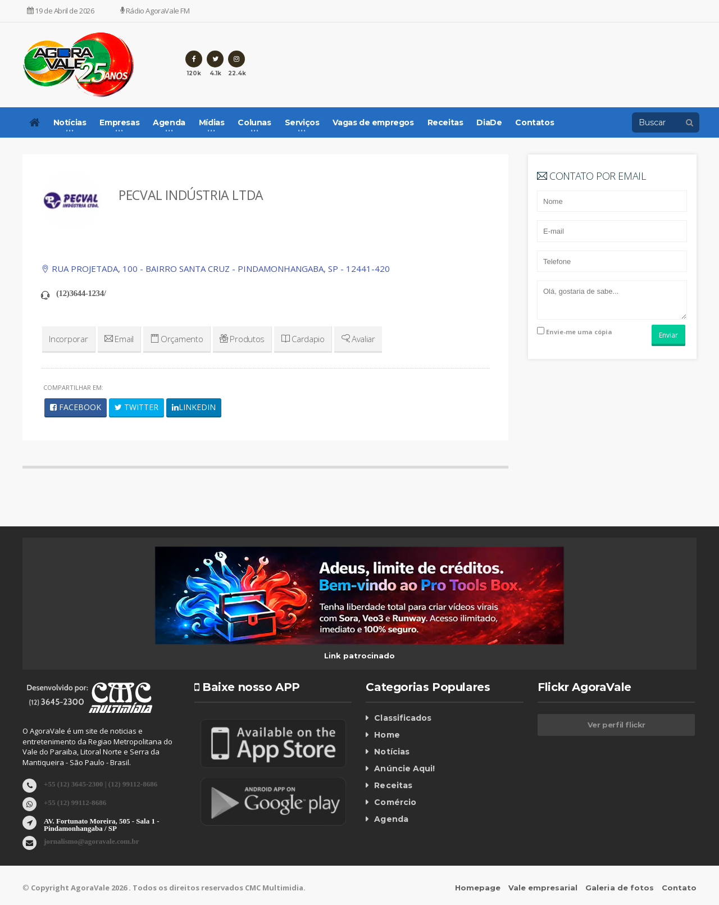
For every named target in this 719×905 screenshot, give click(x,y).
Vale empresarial (543, 887)
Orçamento (175, 338)
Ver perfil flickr (616, 724)
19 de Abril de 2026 (60, 10)
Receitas (445, 122)
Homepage (478, 887)
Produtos (241, 338)
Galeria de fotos (620, 887)
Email (118, 338)
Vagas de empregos (373, 122)
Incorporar (68, 338)
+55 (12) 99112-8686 (75, 802)
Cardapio (300, 338)
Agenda (391, 819)
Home (386, 735)
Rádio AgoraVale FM (155, 10)
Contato (679, 887)
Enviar (668, 335)
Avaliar (355, 338)
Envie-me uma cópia (574, 331)
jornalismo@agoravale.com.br (91, 840)
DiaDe (489, 122)
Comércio (395, 802)
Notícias (391, 752)
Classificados (402, 718)
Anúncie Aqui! (404, 768)
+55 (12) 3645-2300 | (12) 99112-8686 (100, 783)
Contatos (534, 122)
